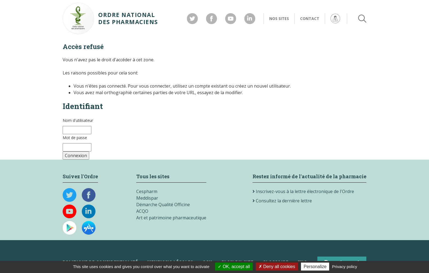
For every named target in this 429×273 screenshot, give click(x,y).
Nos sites (279, 18)
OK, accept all (234, 266)
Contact (309, 18)
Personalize (315, 266)
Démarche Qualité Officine (163, 205)
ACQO (142, 211)
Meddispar (147, 198)
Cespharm (146, 191)
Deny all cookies (277, 266)
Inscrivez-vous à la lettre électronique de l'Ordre (303, 191)
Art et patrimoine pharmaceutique (171, 218)
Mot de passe (75, 137)
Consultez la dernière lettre (282, 201)
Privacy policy (344, 266)
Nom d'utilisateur (78, 120)
